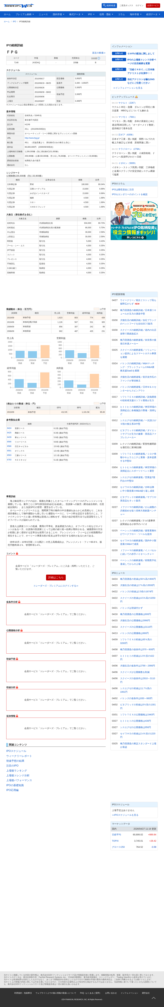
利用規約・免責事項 (23, 993)
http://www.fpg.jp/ (32, 138)
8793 (9, 460)
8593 (9, 455)
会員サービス (153, 5)
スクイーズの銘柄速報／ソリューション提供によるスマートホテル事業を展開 (138, 353)
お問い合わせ (111, 993)
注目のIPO (12, 765)
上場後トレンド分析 (17, 775)
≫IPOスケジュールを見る (125, 815)
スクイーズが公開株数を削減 (135, 672)
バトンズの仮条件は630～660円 (136, 698)
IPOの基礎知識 (15, 785)
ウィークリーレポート (19, 756)
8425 (9, 433)
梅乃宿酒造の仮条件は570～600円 (137, 649)
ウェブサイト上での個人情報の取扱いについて (56, 993)
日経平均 (116, 834)
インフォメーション (129, 993)
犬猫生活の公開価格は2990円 (135, 620)
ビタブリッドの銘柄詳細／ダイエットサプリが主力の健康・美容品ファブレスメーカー (138, 434)
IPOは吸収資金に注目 (123, 189)
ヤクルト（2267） (127, 103)
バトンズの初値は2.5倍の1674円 (136, 591)
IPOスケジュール (16, 751)
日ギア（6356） (126, 134)
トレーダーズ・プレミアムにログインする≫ (55, 585)
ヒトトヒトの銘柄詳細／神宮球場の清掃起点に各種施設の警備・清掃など (138, 410)
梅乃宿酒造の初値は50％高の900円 (138, 579)
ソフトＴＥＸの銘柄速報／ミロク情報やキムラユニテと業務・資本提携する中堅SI (138, 457)
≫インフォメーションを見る (128, 88)
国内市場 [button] (58, 14)
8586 (9, 446)
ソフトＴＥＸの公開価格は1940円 (137, 714)
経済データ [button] (152, 14)
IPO (14, 21)
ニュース (43, 14)
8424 (9, 428)
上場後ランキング (16, 770)
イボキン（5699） (127, 163)
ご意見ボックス (126, 5)
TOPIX (115, 841)
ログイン (139, 5)
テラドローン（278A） (130, 149)
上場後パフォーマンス (19, 780)
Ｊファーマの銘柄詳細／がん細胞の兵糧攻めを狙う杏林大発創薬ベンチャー (138, 511)
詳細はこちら (56, 577)
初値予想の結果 (15, 760)
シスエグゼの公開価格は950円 (135, 727)
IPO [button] (90, 14)
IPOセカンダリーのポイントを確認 (129, 194)
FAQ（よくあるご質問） (90, 993)
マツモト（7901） (127, 117)
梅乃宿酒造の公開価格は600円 (135, 614)
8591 (9, 451)
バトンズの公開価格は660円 (134, 633)
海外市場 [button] (135, 14)
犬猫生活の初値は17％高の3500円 (137, 585)
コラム (121, 14)
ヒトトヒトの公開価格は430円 (135, 721)
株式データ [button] (75, 14)
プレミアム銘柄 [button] (24, 14)
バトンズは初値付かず (131, 608)
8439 (9, 437)
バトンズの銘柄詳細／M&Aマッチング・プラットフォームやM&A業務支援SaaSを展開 (137, 367)
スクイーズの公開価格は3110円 (136, 627)
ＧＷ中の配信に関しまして (140, 53)
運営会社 (146, 993)
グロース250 (118, 847)
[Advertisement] (82, 32)
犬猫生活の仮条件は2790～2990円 (137, 665)
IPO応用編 (12, 790)
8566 (9, 442)
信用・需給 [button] (105, 14)
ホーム (7, 14)
